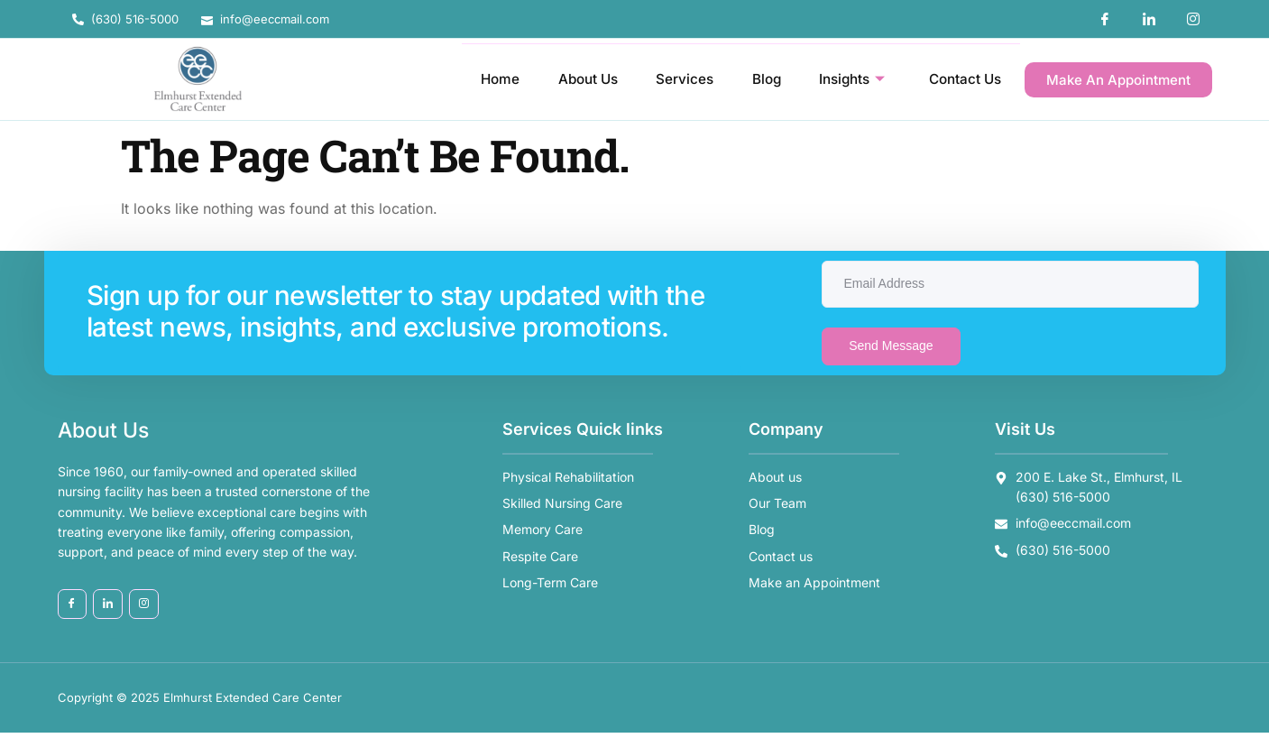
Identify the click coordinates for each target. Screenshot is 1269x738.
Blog (752, 78)
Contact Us (962, 78)
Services (668, 78)
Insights (843, 78)
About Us (567, 78)
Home (475, 78)
